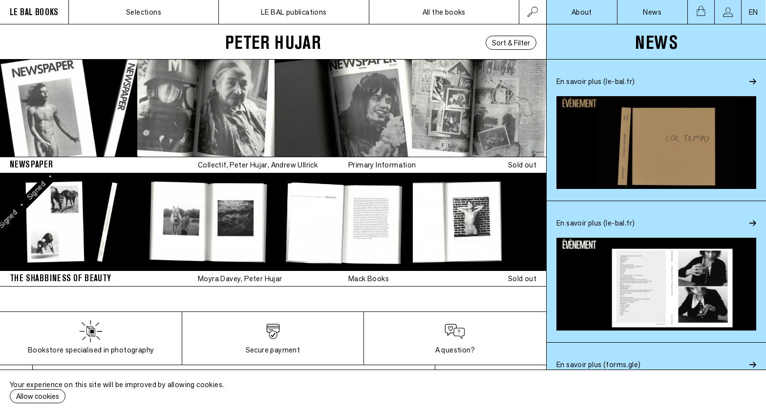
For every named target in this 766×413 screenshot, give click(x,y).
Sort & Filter (511, 42)
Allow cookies (37, 396)
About (582, 12)
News (652, 12)
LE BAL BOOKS (34, 12)
